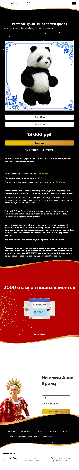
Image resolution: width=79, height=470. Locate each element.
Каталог (52, 431)
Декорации (25, 431)
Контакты (47, 437)
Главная (11, 431)
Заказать (39, 143)
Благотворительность (28, 437)
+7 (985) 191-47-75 (63, 458)
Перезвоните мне (56, 411)
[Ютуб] (16, 3)
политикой (47, 404)
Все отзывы (39, 334)
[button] (9, 308)
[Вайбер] (3, 3)
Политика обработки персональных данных (31, 459)
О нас (10, 437)
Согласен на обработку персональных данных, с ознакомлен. (51, 403)
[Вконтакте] (12, 3)
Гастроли (39, 431)
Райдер (64, 431)
